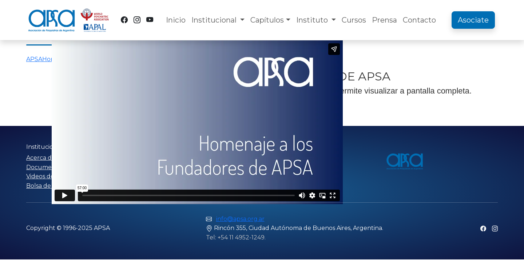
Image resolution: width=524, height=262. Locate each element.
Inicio (176, 20)
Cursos (354, 20)
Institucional (214, 20)
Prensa (384, 20)
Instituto (313, 20)
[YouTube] (149, 19)
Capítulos (267, 20)
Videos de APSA (49, 176)
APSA (34, 59)
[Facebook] (124, 19)
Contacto (419, 20)
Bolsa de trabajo (49, 185)
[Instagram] (137, 19)
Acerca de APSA (49, 157)
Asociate (473, 20)
